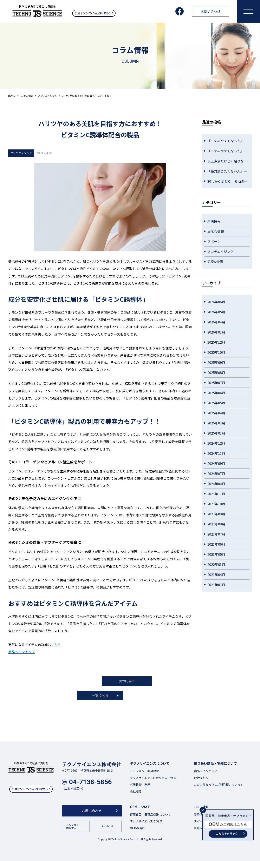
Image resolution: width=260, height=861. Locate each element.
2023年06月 (216, 544)
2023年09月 (216, 513)
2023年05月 (216, 554)
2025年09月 (216, 362)
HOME (11, 95)
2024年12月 (216, 443)
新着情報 (214, 221)
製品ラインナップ (21, 651)
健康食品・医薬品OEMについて (150, 814)
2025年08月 (216, 372)
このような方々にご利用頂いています (218, 784)
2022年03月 (216, 564)
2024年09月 (216, 463)
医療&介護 (215, 261)
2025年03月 (216, 423)
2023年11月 (216, 493)
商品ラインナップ (205, 771)
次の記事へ (126, 680)
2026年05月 (216, 311)
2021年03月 (216, 584)
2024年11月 (216, 453)
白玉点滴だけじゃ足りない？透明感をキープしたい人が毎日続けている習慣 (228, 161)
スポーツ (214, 241)
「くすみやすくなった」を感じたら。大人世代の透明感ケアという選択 (228, 140)
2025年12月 (216, 342)
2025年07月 (216, 382)
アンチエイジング (48, 95)
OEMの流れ (137, 828)
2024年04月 (216, 483)
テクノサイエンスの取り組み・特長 (153, 778)
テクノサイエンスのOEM (146, 821)
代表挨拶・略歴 (140, 784)
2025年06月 (216, 392)
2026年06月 (216, 301)
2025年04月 (216, 412)
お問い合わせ (92, 810)
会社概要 (136, 791)
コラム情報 (27, 95)
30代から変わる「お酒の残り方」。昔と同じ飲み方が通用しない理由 (228, 181)
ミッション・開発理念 (144, 771)
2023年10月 (216, 503)
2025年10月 (216, 352)
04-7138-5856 (90, 782)
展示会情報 (215, 231)
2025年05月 (216, 402)
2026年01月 (216, 332)
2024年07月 (216, 473)
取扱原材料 (201, 778)
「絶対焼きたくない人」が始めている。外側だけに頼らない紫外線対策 (228, 171)
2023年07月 (216, 534)
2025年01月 (216, 433)
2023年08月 (216, 524)
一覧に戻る (100, 695)
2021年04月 (216, 574)
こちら (56, 644)
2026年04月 (216, 321)
